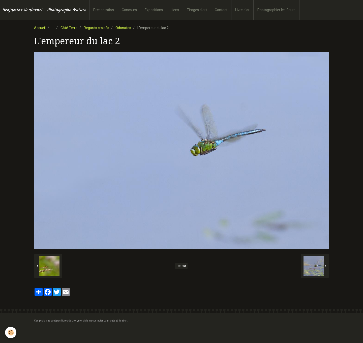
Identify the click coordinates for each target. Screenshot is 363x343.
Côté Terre (68, 28)
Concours (129, 10)
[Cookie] (10, 332)
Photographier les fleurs (276, 10)
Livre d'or (242, 10)
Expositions (154, 10)
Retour (181, 266)
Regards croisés (96, 28)
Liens (175, 10)
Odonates (123, 28)
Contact (221, 10)
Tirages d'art (197, 10)
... (53, 28)
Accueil (40, 28)
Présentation (103, 10)
